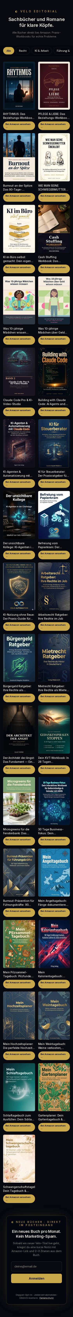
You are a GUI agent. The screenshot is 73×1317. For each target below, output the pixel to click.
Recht (23, 50)
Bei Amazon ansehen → (18, 126)
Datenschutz (47, 1298)
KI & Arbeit (42, 50)
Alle (8, 50)
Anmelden (36, 1278)
